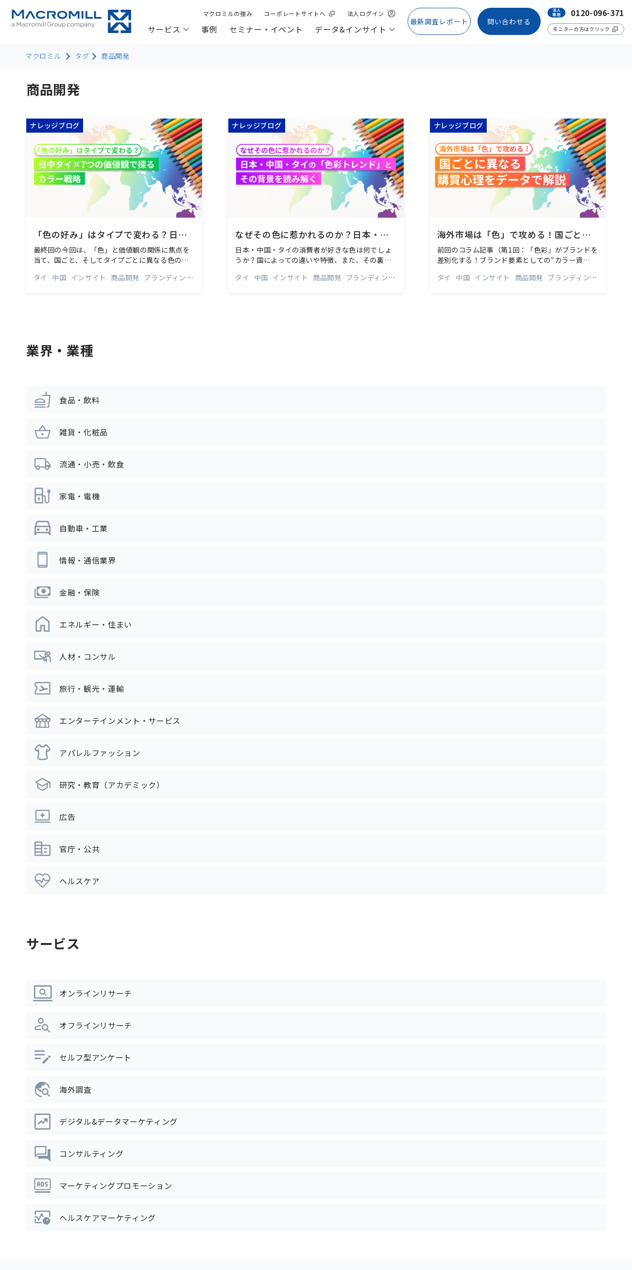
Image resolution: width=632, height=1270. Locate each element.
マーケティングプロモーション (81, 1101)
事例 (236, 935)
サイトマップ (44, 1218)
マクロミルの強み (465, 935)
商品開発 (115, 56)
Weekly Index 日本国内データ (280, 1140)
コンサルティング (57, 1079)
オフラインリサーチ (62, 992)
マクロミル (43, 56)
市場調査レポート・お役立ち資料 (285, 1118)
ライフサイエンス (58, 1123)
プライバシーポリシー (139, 1237)
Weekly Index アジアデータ (275, 1162)
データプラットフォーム (70, 1145)
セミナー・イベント (271, 976)
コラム (238, 1075)
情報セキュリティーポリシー (230, 1237)
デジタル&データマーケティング (84, 1058)
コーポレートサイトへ (55, 1237)
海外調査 (42, 1036)
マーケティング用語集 (265, 1096)
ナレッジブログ (254, 1053)
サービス (46, 935)
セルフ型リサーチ (58, 1014)
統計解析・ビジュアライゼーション (89, 1167)
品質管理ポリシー (316, 1237)
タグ (82, 56)
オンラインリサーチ (62, 970)
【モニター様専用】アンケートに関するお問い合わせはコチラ (518, 1165)
